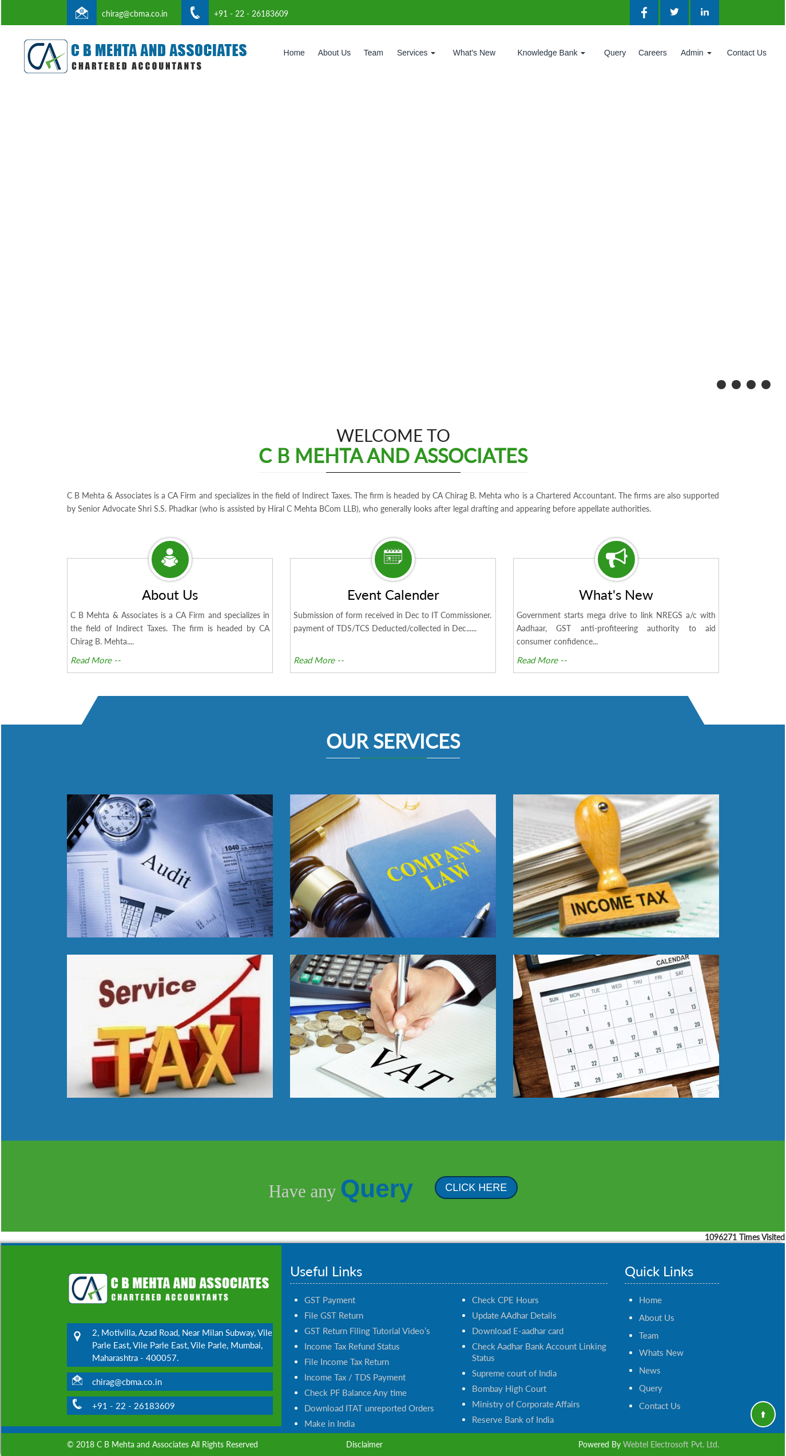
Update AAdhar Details (514, 1282)
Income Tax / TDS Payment (355, 1344)
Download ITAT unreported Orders (369, 1375)
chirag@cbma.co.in (135, 13)
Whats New (661, 1320)
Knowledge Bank (551, 52)
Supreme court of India (514, 1340)
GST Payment (329, 1267)
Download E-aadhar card (517, 1298)
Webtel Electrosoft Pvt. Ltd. (671, 1444)
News (650, 1338)
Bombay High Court (509, 1356)
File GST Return (333, 1282)
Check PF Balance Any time (355, 1360)
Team (373, 52)
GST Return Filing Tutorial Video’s (367, 1298)
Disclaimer (364, 1444)
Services (416, 52)
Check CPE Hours (505, 1267)
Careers (652, 52)
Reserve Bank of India (513, 1387)
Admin (696, 52)
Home (294, 52)
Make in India (329, 1391)
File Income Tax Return (346, 1329)
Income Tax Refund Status (352, 1313)
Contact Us (747, 52)
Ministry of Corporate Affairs (526, 1371)
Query (615, 52)
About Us (334, 52)
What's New (474, 52)
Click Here (443, 1187)
